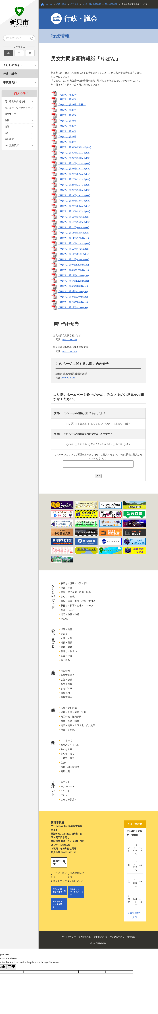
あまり (118, 423)
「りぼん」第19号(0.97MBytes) (74, 211)
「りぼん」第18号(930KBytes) (73, 216)
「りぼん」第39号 (67, 99)
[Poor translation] (11, 966)
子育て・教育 (68, 758)
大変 (70, 423)
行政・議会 (10, 73)
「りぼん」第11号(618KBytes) (73, 254)
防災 (7, 120)
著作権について (100, 937)
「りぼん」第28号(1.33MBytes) (74, 163)
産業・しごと (68, 609)
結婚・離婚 (66, 647)
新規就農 (65, 771)
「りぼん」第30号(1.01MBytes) (74, 152)
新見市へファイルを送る (57, 904)
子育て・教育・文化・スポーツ (77, 605)
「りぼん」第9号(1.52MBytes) (73, 264)
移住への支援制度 (70, 767)
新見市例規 (66, 684)
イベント (65, 790)
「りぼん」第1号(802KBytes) (73, 307)
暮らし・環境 (68, 596)
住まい (64, 762)
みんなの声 (66, 749)
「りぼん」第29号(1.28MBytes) (74, 158)
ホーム (49, 4)
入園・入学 (66, 638)
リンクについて (117, 937)
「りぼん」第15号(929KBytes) (73, 232)
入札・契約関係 (69, 707)
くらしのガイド (13, 65)
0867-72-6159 (69, 339)
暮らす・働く (68, 753)
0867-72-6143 (69, 351)
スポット (65, 782)
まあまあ (81, 423)
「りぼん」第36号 (67, 120)
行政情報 (75, 4)
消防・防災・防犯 (70, 614)
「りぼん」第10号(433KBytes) (73, 259)
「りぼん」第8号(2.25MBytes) (73, 270)
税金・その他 (68, 730)
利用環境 (131, 937)
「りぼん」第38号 (67, 110)
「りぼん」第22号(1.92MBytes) (74, 195)
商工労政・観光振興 (71, 716)
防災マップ (10, 114)
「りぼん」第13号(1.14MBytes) (74, 243)
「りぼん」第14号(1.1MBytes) (73, 238)
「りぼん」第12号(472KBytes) (73, 248)
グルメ (64, 795)
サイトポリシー (69, 937)
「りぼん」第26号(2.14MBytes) (74, 174)
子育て (64, 633)
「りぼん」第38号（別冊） (72, 104)
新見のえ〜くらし (70, 745)
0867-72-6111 (63, 833)
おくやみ (65, 660)
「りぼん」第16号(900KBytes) (73, 227)
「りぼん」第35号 (67, 126)
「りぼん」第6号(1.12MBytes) (73, 280)
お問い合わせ (77, 881)
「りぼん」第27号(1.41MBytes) (74, 168)
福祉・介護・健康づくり (73, 712)
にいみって (66, 740)
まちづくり (66, 688)
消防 (7, 126)
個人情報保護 (85, 937)
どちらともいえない (100, 423)
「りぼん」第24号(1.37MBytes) (74, 184)
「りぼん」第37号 (67, 115)
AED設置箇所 (12, 145)
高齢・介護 (66, 655)
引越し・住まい (69, 651)
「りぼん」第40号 (67, 94)
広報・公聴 (66, 679)
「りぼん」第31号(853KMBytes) (74, 147)
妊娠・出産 (66, 629)
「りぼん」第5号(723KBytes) (73, 286)
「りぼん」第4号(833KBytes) (73, 291)
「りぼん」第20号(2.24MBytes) (74, 206)
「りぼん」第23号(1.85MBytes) (74, 190)
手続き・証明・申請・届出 (74, 583)
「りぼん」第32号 (67, 142)
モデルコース (68, 786)
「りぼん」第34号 (67, 131)
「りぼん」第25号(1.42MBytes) (74, 179)
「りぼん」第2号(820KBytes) (73, 302)
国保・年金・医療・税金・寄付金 (78, 601)
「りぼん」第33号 (67, 136)
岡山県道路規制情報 (15, 101)
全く (127, 423)
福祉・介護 (66, 588)
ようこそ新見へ (69, 799)
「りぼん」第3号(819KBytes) (73, 296)
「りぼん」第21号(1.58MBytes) (74, 200)
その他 (64, 618)
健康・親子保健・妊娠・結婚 (76, 592)
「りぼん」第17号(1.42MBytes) (74, 222)
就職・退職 (66, 642)
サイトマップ (60, 881)
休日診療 (9, 139)
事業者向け (10, 82)
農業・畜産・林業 (70, 721)
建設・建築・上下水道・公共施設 (78, 725)
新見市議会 (66, 697)
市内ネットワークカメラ (17, 107)
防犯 (7, 133)
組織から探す (59, 862)
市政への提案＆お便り (57, 890)
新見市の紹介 (68, 675)
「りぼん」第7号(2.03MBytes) (73, 275)
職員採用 (65, 692)
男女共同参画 (111, 4)
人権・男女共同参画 (92, 4)
